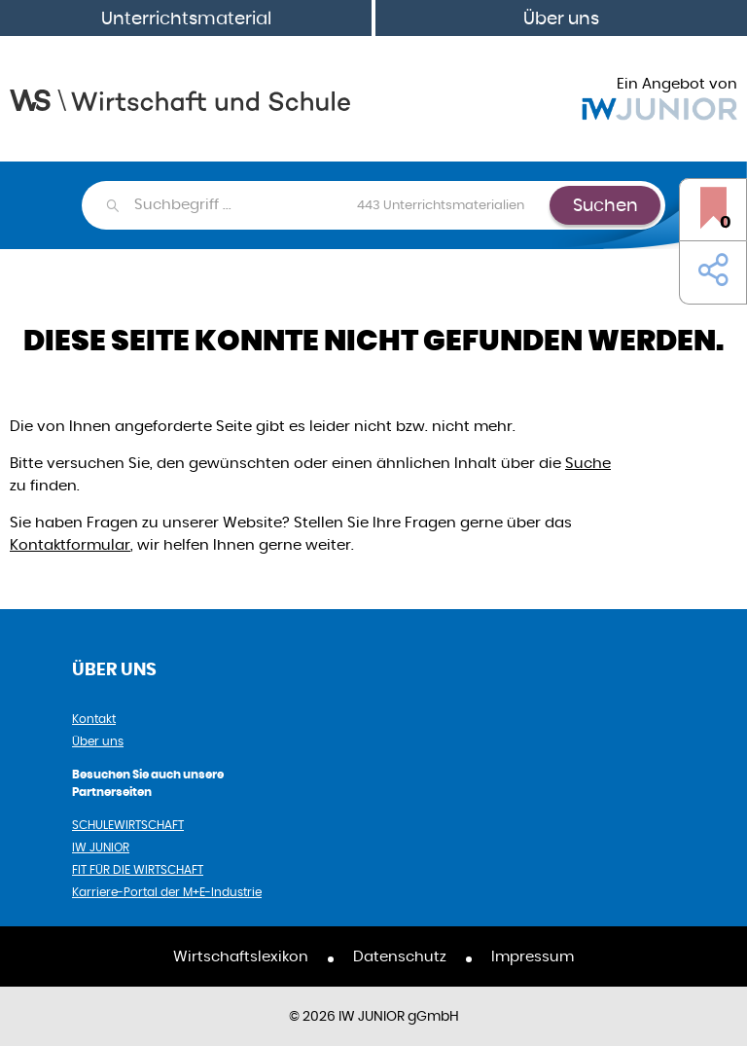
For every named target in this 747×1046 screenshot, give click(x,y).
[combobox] (341, 205)
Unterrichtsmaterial (186, 18)
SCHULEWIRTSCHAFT (128, 824)
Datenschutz (399, 956)
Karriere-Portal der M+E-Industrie (167, 892)
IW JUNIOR (100, 847)
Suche (588, 462)
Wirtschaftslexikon (240, 956)
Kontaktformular (70, 544)
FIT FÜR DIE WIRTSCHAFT (137, 869)
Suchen (605, 205)
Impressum (532, 956)
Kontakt (94, 718)
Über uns (561, 18)
